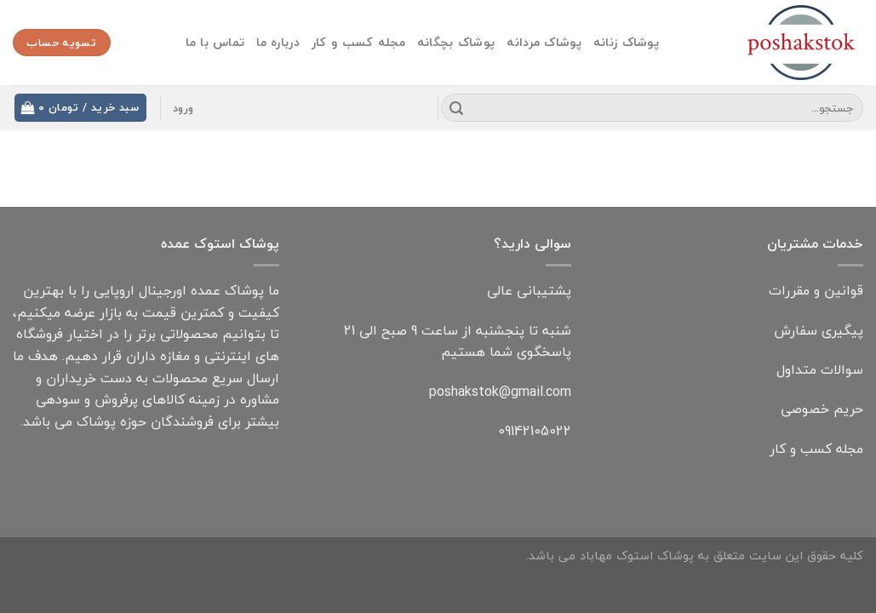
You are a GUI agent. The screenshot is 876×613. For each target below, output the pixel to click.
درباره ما (278, 42)
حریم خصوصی (822, 409)
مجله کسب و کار (358, 42)
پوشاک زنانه (626, 42)
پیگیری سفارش (818, 330)
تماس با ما (215, 42)
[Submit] (456, 108)
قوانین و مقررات (816, 290)
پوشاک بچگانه (456, 42)
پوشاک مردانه (544, 42)
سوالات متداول (819, 369)
